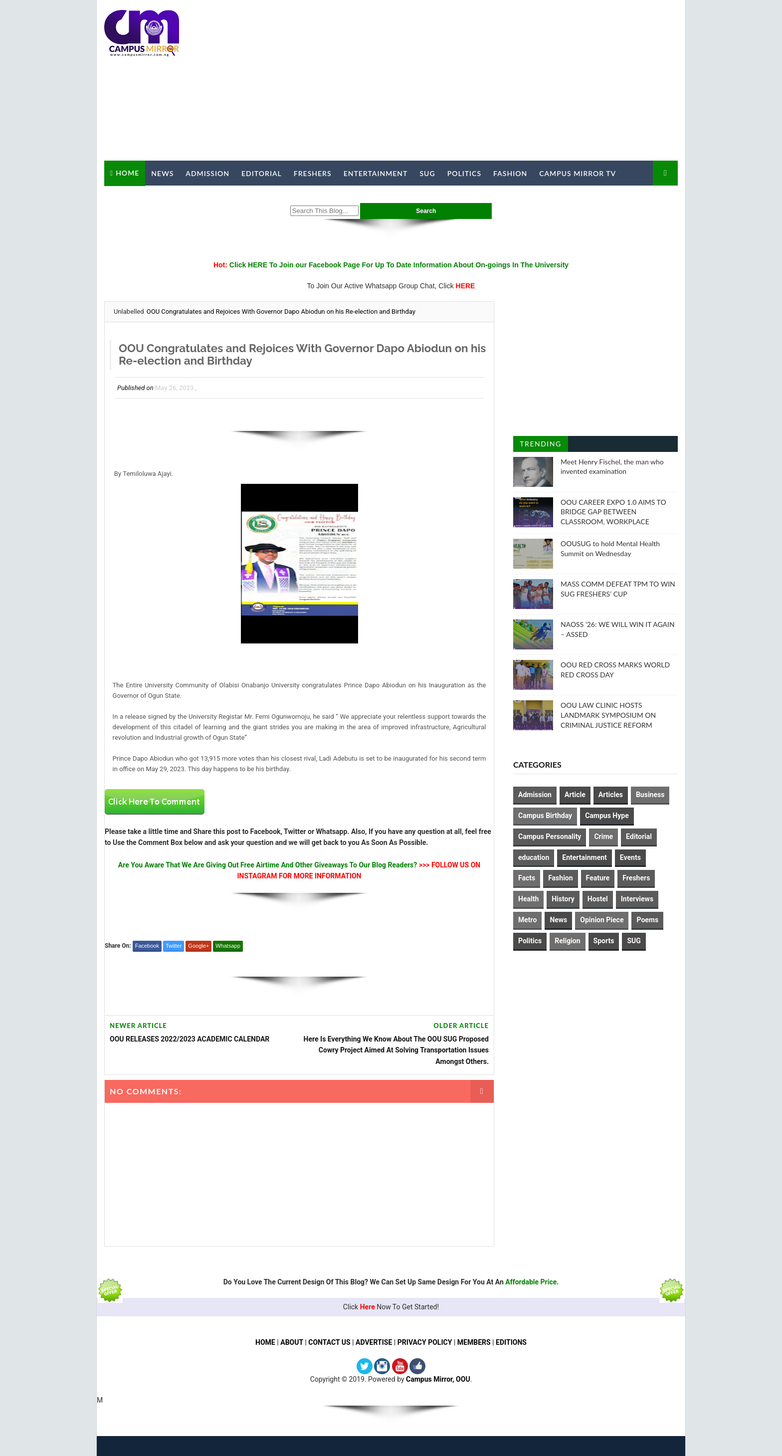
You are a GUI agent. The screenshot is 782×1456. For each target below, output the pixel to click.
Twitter (174, 946)
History (563, 899)
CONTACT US (329, 1342)
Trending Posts (540, 445)
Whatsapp (227, 946)
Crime (603, 836)
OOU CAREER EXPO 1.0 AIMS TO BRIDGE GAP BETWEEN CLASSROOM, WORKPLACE (613, 512)
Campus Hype (607, 816)
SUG (427, 173)
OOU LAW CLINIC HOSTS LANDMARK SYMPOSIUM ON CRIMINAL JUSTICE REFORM (608, 715)
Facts (526, 878)
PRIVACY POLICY (424, 1342)
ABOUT (291, 1342)
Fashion (510, 173)
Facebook (147, 946)
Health (528, 899)
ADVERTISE (374, 1342)
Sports (603, 941)
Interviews (637, 899)
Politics (464, 173)
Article (575, 795)
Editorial (261, 173)
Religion (567, 941)
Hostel (597, 899)
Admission (207, 173)
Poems (647, 920)
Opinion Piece (601, 920)
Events (630, 857)
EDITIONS (511, 1342)
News (162, 173)
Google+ (198, 946)
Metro (527, 920)
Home (127, 173)
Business (650, 795)
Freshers (313, 173)
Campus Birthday (545, 816)
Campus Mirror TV (577, 173)
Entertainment (376, 173)
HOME (265, 1342)
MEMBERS (474, 1342)
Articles (610, 795)
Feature (598, 878)
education (533, 857)
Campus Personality (549, 836)
